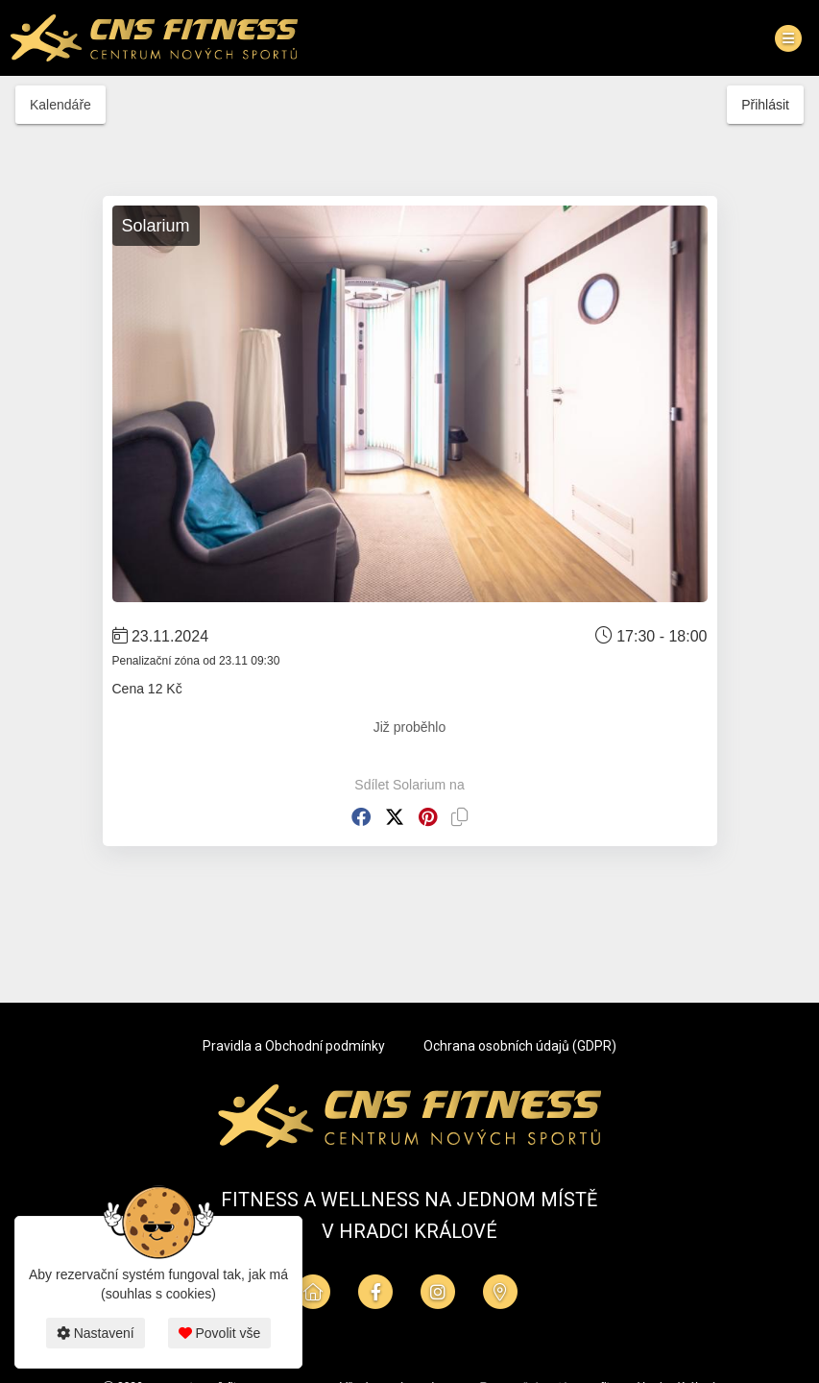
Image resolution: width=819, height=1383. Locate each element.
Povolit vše (220, 1333)
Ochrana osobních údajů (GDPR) (519, 1046)
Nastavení (95, 1333)
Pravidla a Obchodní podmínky (294, 1046)
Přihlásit (765, 104)
